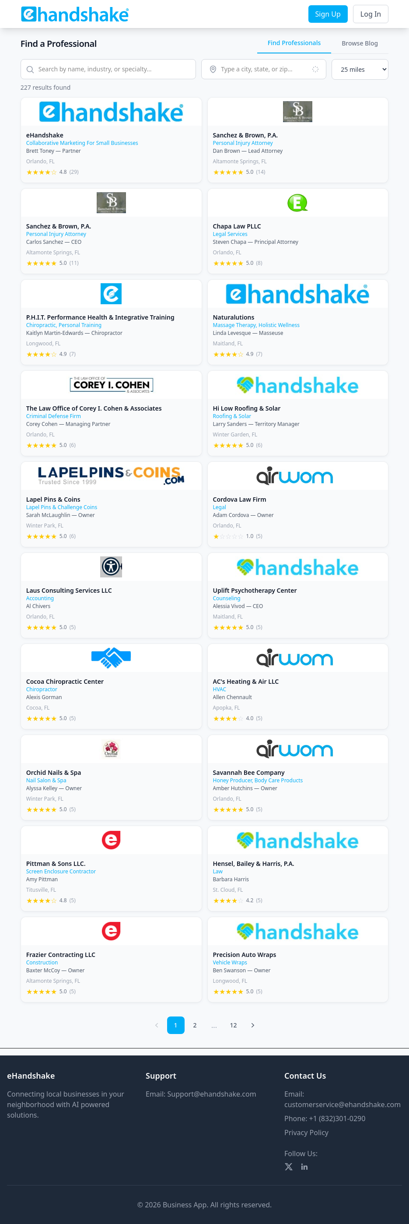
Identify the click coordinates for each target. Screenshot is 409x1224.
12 (233, 1025)
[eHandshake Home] (75, 14)
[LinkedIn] (304, 1166)
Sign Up (328, 14)
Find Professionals (294, 43)
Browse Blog (360, 43)
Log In (370, 14)
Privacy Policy (306, 1132)
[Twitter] (288, 1166)
